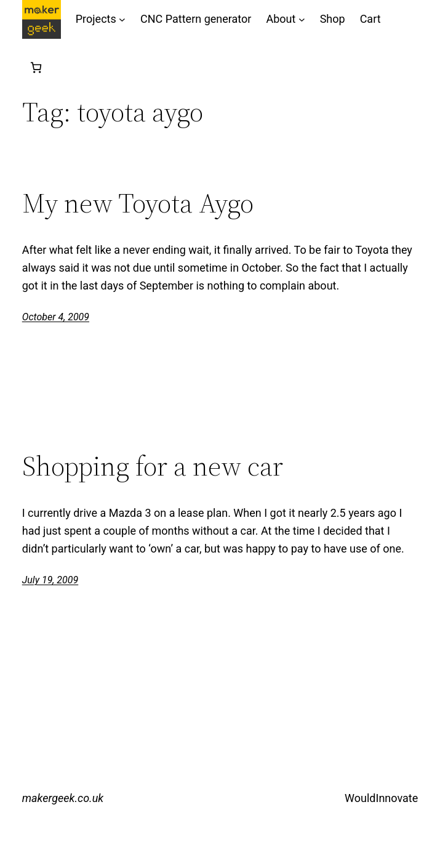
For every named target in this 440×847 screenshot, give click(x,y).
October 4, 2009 (55, 317)
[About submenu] (301, 19)
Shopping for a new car (152, 466)
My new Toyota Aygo (138, 203)
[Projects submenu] (122, 19)
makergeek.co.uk (62, 798)
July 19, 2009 (50, 580)
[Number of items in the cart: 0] (36, 67)
